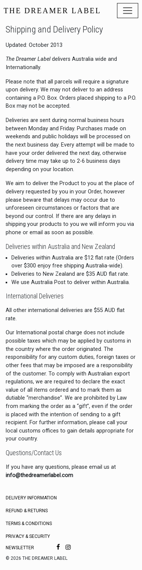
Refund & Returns (27, 510)
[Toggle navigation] (127, 10)
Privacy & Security (28, 536)
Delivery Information (31, 497)
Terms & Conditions (29, 523)
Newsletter (20, 547)
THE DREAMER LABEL (52, 10)
